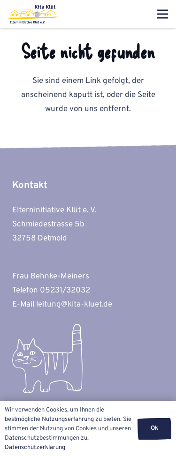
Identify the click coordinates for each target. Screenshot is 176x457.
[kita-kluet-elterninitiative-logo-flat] (33, 14)
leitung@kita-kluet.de (74, 305)
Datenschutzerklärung (35, 447)
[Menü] (162, 14)
